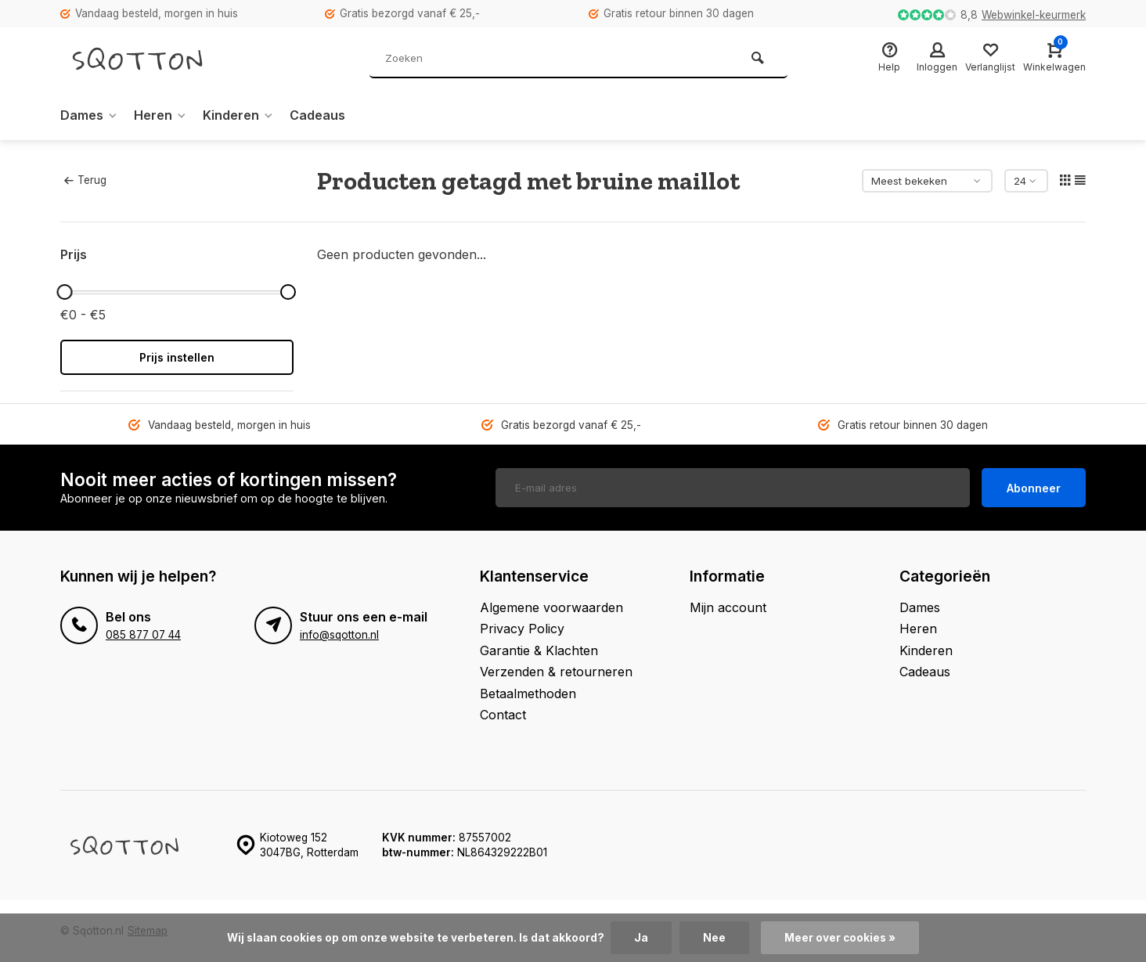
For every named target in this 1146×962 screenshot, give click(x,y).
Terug (85, 180)
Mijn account (728, 607)
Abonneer (1034, 488)
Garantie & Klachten (539, 650)
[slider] (64, 292)
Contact (503, 714)
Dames (89, 115)
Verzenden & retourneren (556, 671)
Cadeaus (317, 115)
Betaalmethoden (528, 693)
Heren (160, 115)
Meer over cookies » (840, 937)
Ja (641, 937)
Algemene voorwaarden (551, 607)
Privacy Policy (522, 628)
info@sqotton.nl (339, 635)
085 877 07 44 (143, 635)
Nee (714, 937)
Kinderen (238, 115)
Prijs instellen (176, 357)
